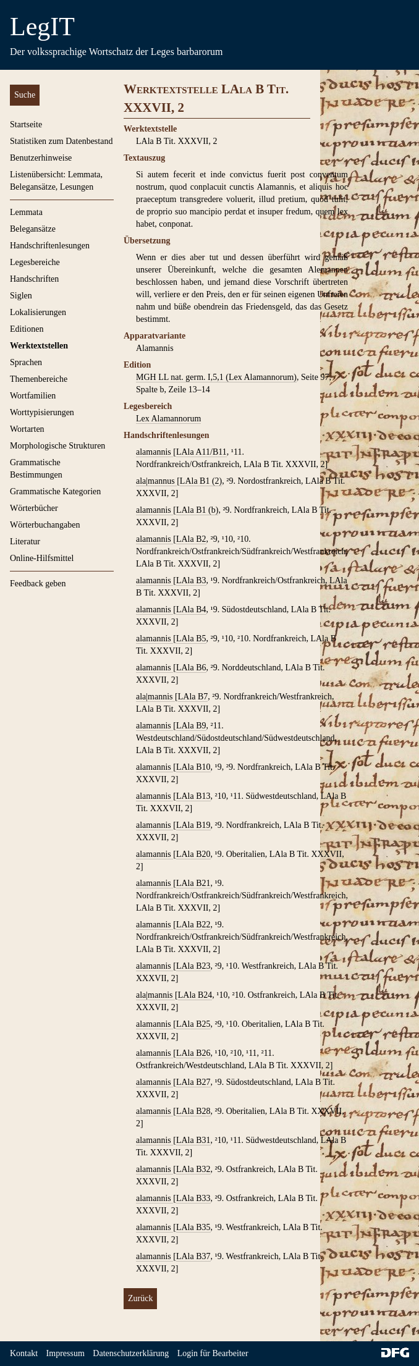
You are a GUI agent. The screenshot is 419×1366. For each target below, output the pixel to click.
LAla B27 (193, 1082)
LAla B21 (193, 883)
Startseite (26, 124)
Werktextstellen (39, 345)
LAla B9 (191, 725)
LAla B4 (191, 609)
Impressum (65, 1353)
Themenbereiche (38, 379)
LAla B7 (193, 696)
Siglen (21, 295)
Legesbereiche (35, 262)
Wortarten (27, 429)
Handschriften (34, 279)
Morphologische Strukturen (57, 445)
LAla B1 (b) (197, 510)
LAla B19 (193, 825)
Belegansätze (33, 229)
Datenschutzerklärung (131, 1353)
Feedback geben (38, 583)
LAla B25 (193, 1024)
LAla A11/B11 (201, 452)
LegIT (42, 26)
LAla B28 (193, 1111)
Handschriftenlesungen (50, 245)
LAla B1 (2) (201, 481)
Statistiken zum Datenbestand (61, 141)
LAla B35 (193, 1227)
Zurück (140, 1298)
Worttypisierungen (42, 412)
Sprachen (26, 362)
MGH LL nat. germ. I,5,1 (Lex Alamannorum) (216, 377)
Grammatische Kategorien (55, 491)
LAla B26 (193, 1053)
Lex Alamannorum (168, 418)
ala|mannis (155, 696)
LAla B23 (193, 966)
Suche (24, 94)
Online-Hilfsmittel (42, 558)
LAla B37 (193, 1256)
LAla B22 (193, 924)
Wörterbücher (34, 508)
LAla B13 (193, 796)
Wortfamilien (33, 395)
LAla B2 (191, 539)
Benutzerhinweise (41, 157)
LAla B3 (191, 580)
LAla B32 (193, 1169)
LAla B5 (191, 638)
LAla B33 (193, 1198)
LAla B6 (191, 667)
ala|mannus (156, 481)
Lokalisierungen (38, 312)
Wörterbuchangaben (45, 524)
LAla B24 (195, 995)
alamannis (154, 452)
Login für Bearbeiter (212, 1353)
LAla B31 (193, 1140)
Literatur (25, 541)
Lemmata (26, 212)
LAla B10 (193, 767)
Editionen (26, 329)
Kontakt (24, 1353)
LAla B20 (193, 854)
